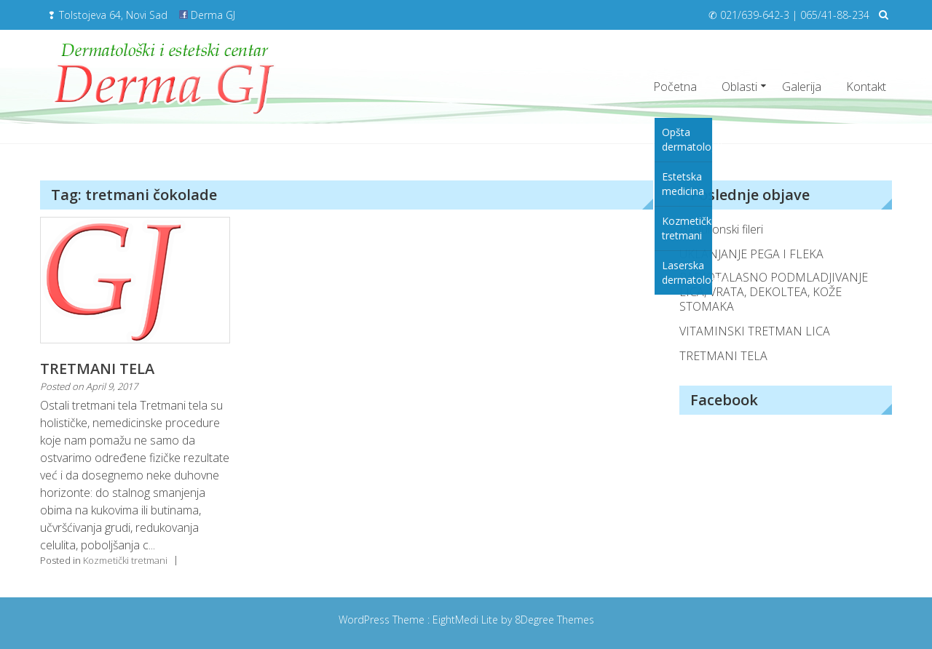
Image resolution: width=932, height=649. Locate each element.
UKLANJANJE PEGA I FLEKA (751, 254)
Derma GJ (207, 15)
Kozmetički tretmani (125, 560)
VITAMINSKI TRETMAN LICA (754, 331)
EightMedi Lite (467, 619)
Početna (675, 87)
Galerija (801, 87)
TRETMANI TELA (97, 368)
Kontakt (866, 87)
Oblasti (739, 87)
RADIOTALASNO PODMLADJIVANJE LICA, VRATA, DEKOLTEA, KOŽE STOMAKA (773, 292)
